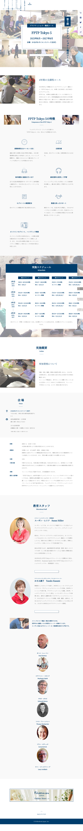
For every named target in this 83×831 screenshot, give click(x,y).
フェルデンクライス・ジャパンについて (51, 4)
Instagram (80, 18)
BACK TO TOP (41, 817)
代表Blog (80, 35)
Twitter (80, 24)
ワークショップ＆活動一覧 (62, 4)
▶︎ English (79, 3)
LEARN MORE (46, 572)
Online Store (80, 13)
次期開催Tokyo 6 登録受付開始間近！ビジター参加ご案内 (41, 55)
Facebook (80, 29)
